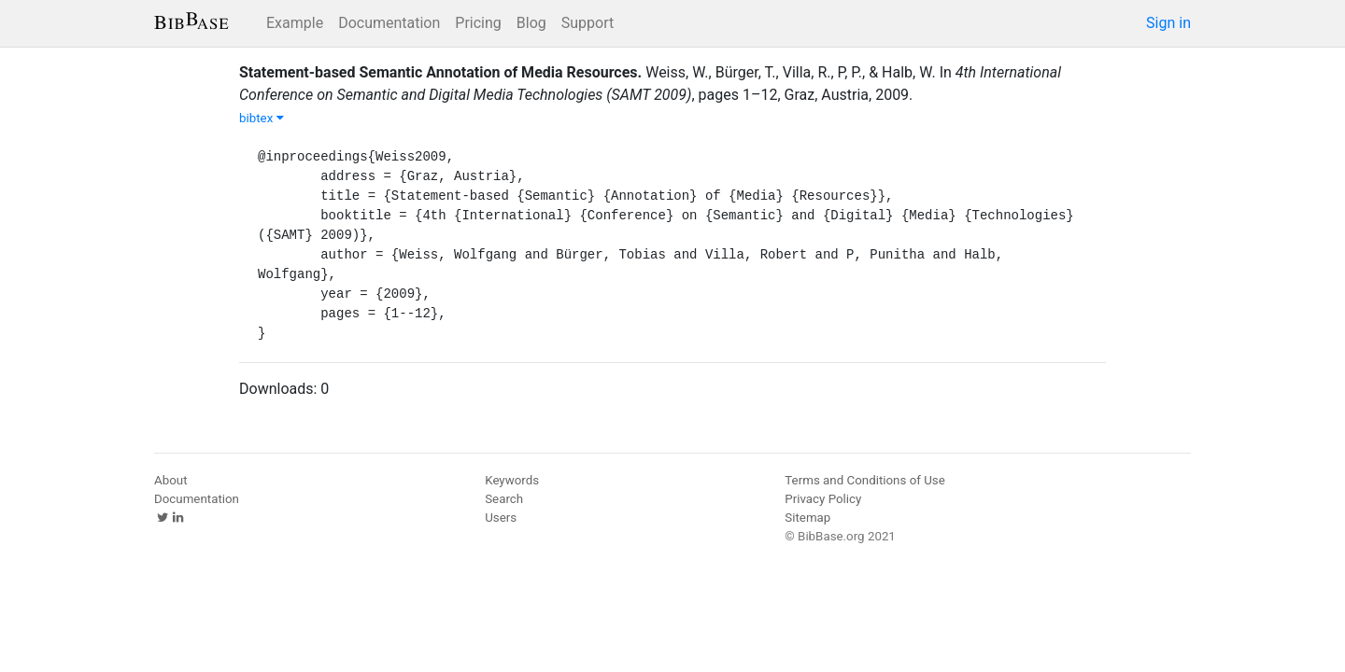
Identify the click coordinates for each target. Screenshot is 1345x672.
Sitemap (807, 518)
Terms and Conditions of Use (864, 480)
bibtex (261, 118)
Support (587, 23)
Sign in (1168, 23)
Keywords (512, 480)
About (171, 480)
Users (501, 518)
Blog (531, 23)
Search (504, 499)
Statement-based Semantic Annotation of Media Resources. (440, 72)
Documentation (389, 23)
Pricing (478, 23)
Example (294, 23)
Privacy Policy (823, 499)
